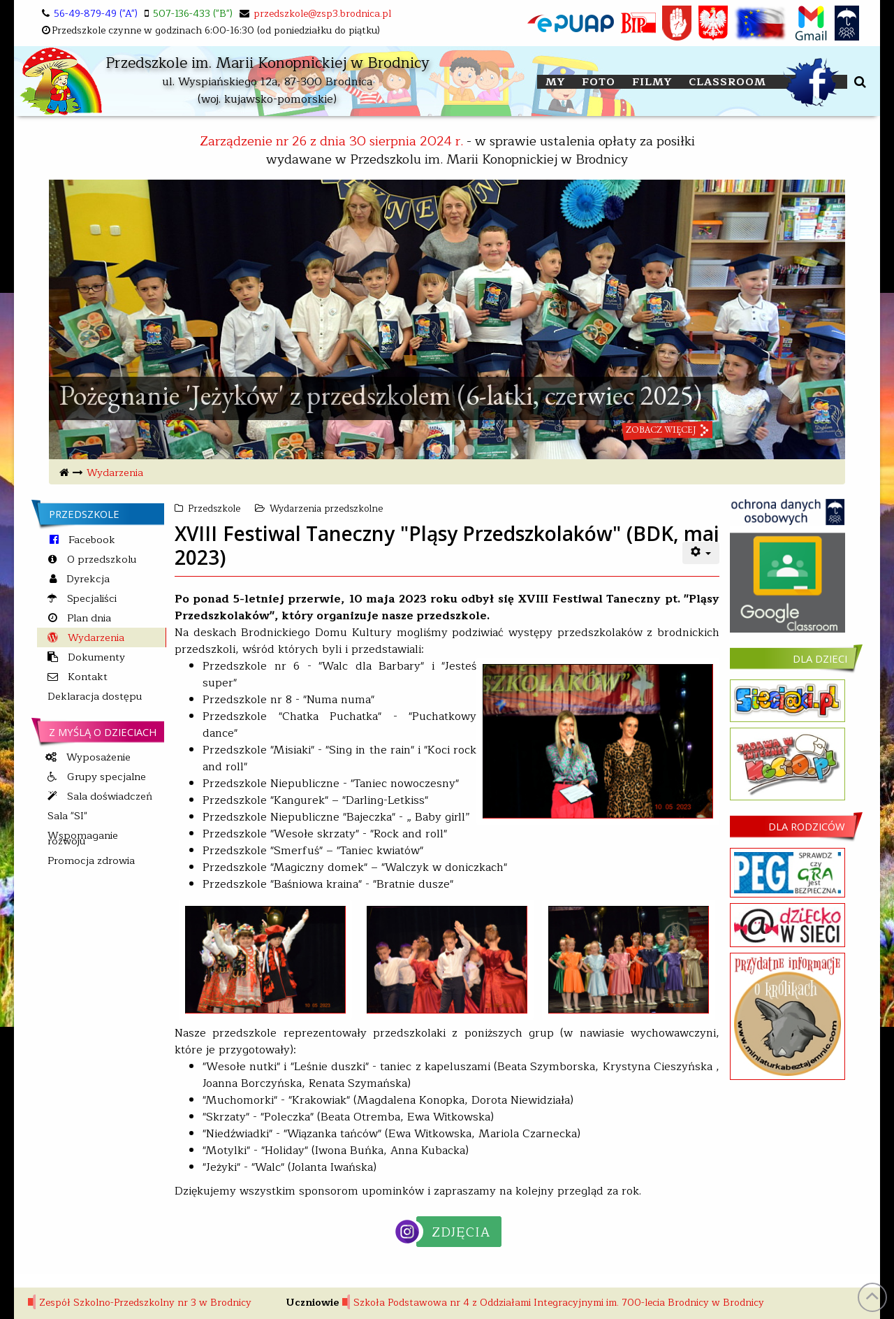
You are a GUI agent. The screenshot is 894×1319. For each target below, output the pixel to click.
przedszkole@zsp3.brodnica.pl (322, 14)
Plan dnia (87, 618)
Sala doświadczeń (108, 796)
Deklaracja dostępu (94, 696)
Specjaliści (90, 598)
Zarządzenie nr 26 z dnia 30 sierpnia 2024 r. (331, 141)
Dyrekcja (87, 578)
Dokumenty (95, 657)
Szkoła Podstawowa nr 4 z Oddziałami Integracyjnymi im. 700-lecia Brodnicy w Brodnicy (558, 1303)
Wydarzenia (115, 472)
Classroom (727, 81)
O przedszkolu (100, 559)
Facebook (90, 539)
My (555, 81)
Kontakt (86, 676)
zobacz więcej (661, 457)
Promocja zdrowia (91, 860)
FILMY (652, 81)
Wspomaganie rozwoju (82, 838)
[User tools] (701, 553)
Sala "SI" (67, 815)
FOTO (598, 81)
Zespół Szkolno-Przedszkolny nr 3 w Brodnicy (145, 1303)
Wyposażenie (97, 757)
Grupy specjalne (105, 776)
